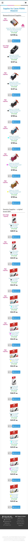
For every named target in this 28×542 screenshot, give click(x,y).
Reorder (7, 523)
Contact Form (7, 525)
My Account (7, 519)
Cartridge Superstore (14, 536)
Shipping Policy (20, 520)
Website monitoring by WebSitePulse (19, 540)
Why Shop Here (20, 523)
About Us (21, 525)
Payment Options (20, 521)
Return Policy (20, 518)
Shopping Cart (7, 521)
